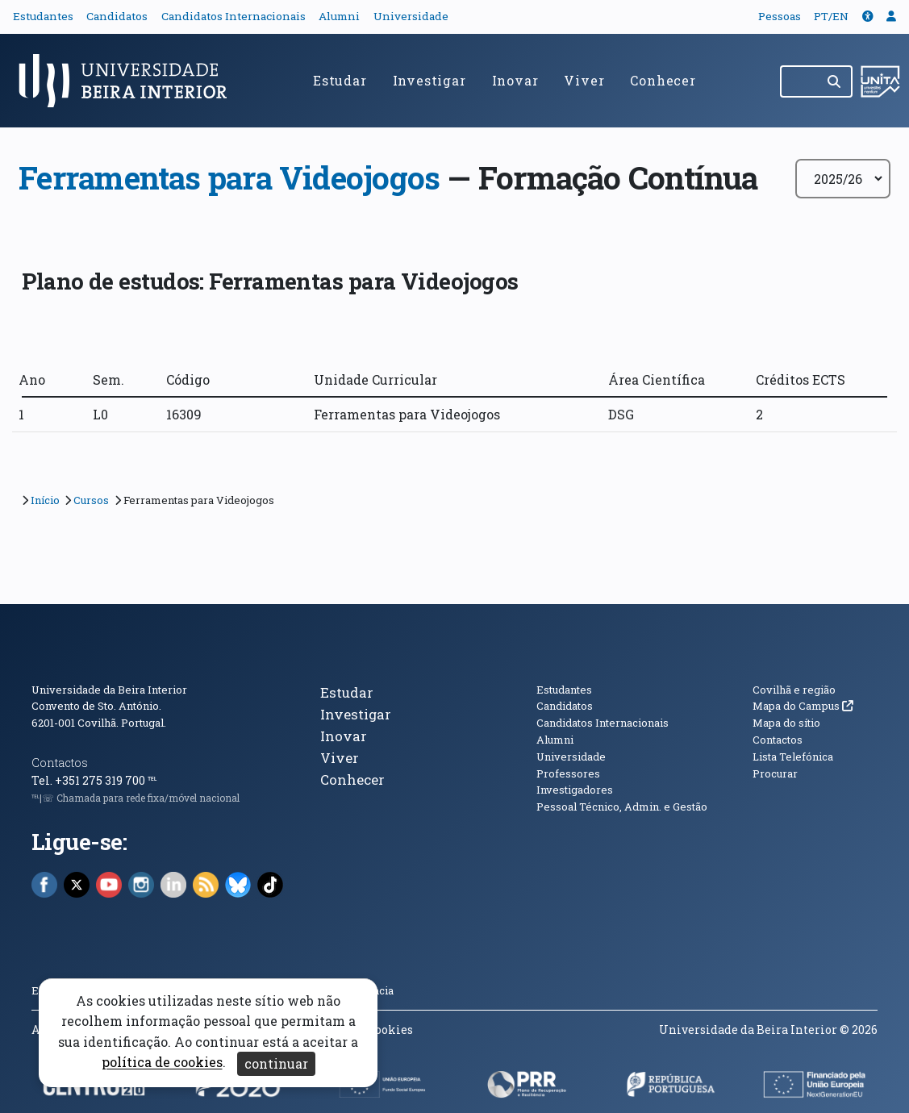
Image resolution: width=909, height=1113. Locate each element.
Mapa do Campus (803, 705)
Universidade (410, 16)
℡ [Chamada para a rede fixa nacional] (152, 780)
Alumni (339, 16)
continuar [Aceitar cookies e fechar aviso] (276, 1063)
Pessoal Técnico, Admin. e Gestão (621, 806)
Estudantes (43, 16)
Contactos (59, 762)
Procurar (775, 773)
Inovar (515, 80)
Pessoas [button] (779, 16)
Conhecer (662, 80)
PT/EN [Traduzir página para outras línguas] (831, 16)
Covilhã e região (794, 689)
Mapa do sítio (786, 722)
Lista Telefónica (793, 756)
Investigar (429, 80)
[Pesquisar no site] (799, 81)
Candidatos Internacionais (233, 16)
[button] (868, 16)
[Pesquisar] (835, 81)
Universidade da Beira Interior (109, 689)
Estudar (340, 80)
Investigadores (574, 789)
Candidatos (117, 16)
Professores (568, 773)
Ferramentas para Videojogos (229, 177)
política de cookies (162, 1062)
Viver (584, 80)
